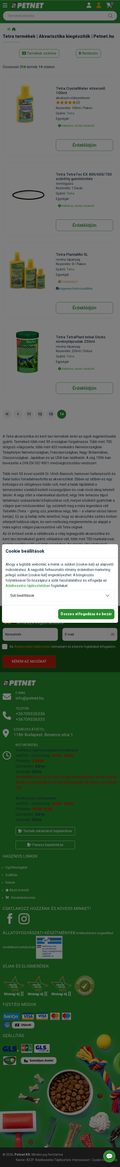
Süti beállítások (22, 595)
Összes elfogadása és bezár (86, 614)
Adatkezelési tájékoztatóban (28, 586)
